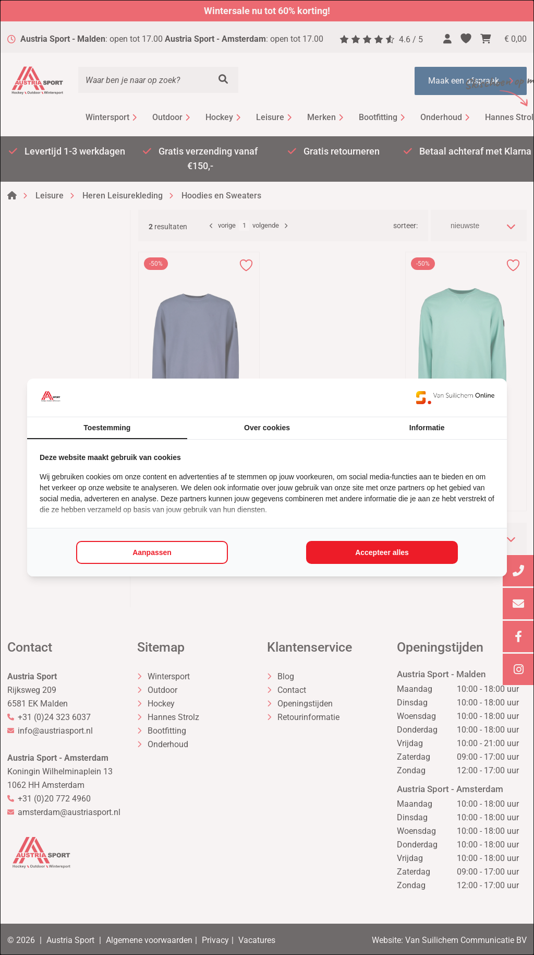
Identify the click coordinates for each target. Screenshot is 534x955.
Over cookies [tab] (267, 427)
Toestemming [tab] (106, 427)
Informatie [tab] (427, 427)
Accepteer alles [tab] (382, 552)
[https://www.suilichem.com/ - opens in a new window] (455, 397)
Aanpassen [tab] (152, 552)
